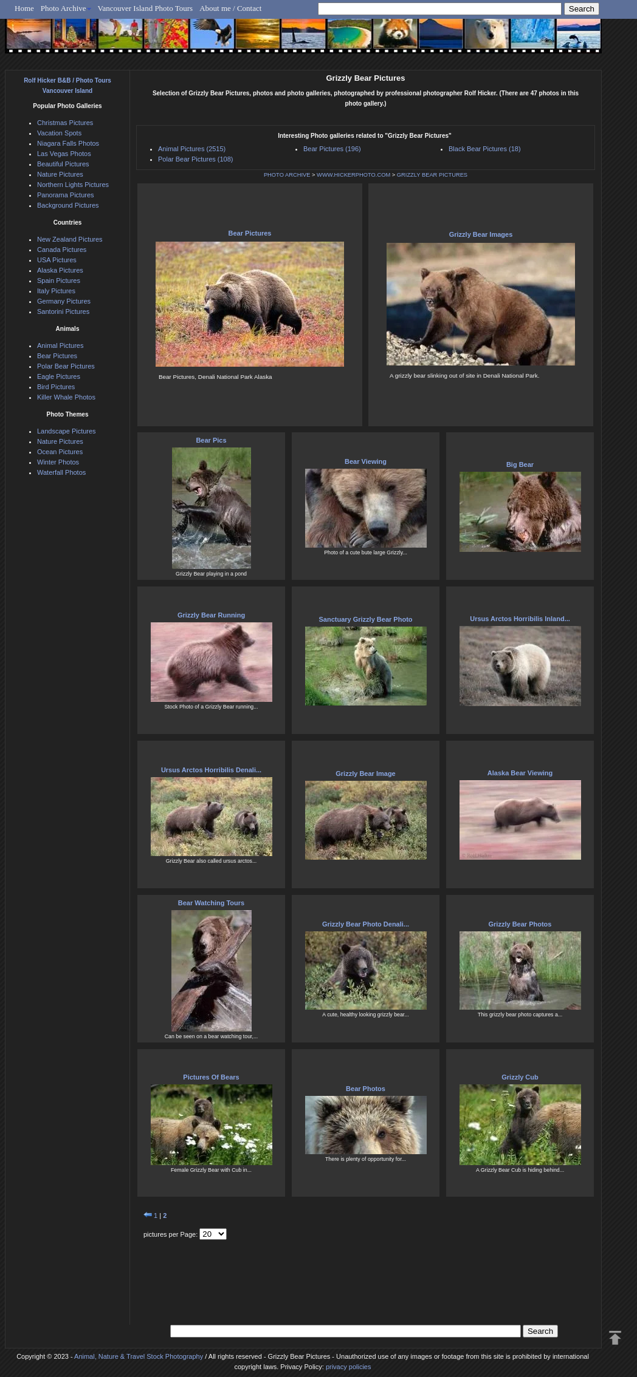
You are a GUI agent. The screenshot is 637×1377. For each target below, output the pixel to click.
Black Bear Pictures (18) (485, 148)
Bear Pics (211, 440)
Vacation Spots (59, 133)
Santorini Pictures (63, 311)
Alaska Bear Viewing (520, 773)
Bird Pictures (56, 386)
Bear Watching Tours (211, 902)
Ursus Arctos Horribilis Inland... (520, 618)
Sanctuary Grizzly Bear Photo (365, 619)
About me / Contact (230, 8)
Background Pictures (68, 205)
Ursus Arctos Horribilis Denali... (211, 769)
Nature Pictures (60, 174)
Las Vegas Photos (64, 153)
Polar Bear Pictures (66, 366)
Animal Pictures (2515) (192, 148)
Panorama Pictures (65, 195)
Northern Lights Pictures (73, 184)
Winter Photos (58, 462)
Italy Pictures (56, 290)
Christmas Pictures (65, 122)
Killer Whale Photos (66, 397)
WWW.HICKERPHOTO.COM (353, 175)
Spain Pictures (58, 280)
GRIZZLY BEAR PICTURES (432, 175)
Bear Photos (365, 1088)
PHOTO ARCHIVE (287, 175)
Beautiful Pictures (63, 164)
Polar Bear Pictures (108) (195, 159)
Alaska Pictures (60, 270)
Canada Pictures (61, 249)
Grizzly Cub (520, 1077)
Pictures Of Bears (211, 1077)
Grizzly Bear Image (365, 773)
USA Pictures (57, 260)
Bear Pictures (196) (332, 148)
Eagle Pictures (58, 376)
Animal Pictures (60, 345)
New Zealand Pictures (70, 239)
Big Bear (520, 464)
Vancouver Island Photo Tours (145, 8)
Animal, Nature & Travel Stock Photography (138, 1356)
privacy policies (348, 1366)
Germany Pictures (64, 301)
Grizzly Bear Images (481, 234)
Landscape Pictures (66, 431)
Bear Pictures (250, 233)
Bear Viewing (366, 461)
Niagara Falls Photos (68, 143)
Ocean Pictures (60, 451)
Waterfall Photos (61, 472)
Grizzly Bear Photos (520, 924)
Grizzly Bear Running (211, 615)
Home (24, 8)
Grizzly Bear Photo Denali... (365, 924)
